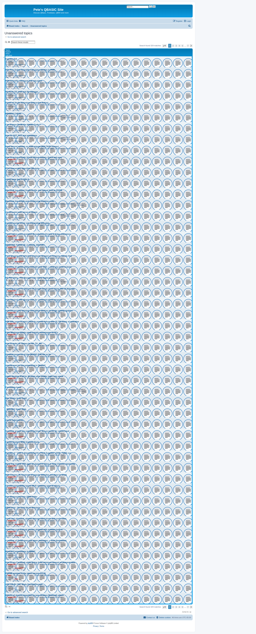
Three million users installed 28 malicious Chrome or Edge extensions (38, 234)
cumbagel (11, 553)
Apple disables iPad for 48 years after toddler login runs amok (34, 376)
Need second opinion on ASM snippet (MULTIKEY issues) (32, 146)
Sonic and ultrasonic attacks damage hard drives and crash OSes (35, 519)
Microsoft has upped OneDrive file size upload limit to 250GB (33, 190)
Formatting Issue (13, 387)
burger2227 (12, 159)
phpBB (90, 623)
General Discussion (47, 61)
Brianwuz (11, 586)
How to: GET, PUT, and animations (21, 135)
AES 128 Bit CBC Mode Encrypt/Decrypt (23, 584)
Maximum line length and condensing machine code (29, 201)
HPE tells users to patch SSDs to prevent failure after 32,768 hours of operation (42, 322)
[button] (164, 46)
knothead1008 (16, 390)
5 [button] (182, 46)
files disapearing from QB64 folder (21, 497)
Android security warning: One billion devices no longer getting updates (39, 311)
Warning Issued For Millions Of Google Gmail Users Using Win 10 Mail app (40, 289)
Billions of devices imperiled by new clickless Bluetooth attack (34, 595)
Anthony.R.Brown (17, 116)
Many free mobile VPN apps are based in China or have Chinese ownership (40, 464)
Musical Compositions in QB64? (20, 551)
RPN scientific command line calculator (23, 81)
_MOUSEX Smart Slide (15, 409)
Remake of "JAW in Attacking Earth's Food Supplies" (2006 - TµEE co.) (38, 453)
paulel (10, 499)
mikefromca (12, 170)
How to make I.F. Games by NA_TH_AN (23, 343)
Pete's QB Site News (43, 575)
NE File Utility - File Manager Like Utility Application (29, 278)
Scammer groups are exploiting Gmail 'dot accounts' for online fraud (37, 431)
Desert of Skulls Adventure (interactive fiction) (26, 103)
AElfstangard (12, 444)
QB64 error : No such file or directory (22, 508)
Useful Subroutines (14, 420)
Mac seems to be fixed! (16, 398)
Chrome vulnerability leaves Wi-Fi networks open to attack (32, 486)
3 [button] (176, 46)
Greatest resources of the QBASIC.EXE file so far (28, 354)
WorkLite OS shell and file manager (21, 92)
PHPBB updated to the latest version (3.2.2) (25, 573)
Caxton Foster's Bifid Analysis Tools (22, 442)
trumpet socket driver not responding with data (27, 223)
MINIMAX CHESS (13, 114)
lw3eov (10, 302)
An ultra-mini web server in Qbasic (21, 212)
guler (9, 400)
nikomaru (11, 422)
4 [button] (179, 46)
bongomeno (12, 61)
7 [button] (187, 46)
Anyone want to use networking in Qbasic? (25, 365)
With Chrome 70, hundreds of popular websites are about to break (36, 475)
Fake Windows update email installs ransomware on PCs (31, 332)
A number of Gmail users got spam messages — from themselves (35, 540)
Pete (9, 575)
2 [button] (173, 46)
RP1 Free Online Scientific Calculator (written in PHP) (30, 70)
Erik (12, 280)
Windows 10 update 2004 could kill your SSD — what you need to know (38, 267)
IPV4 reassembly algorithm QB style (22, 168)
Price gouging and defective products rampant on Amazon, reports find (38, 256)
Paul (9, 345)
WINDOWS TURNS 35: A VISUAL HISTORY (25, 245)
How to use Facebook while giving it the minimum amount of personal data (40, 562)
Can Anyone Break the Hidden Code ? (23, 125)
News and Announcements (49, 83)
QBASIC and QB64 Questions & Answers (55, 148)
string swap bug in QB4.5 (17, 179)
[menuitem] (22, 21)
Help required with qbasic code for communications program (33, 300)
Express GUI (11, 59)
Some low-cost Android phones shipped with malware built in (34, 529)
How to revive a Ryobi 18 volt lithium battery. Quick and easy (33, 157)
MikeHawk (14, 138)
